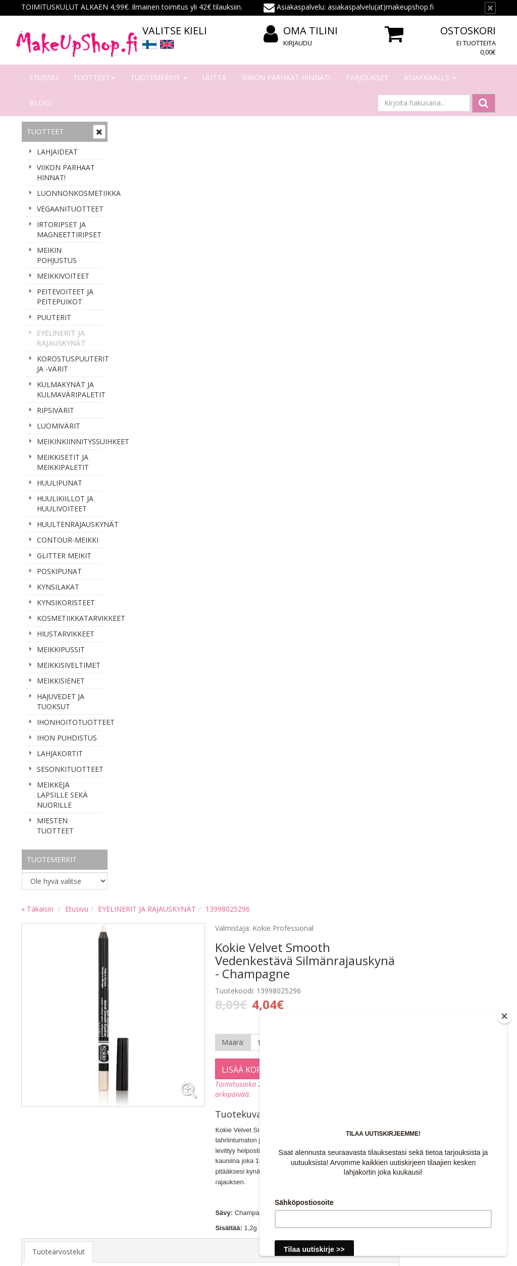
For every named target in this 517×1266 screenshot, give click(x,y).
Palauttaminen (143, 1162)
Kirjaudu (297, 42)
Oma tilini (301, 31)
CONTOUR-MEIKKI (67, 540)
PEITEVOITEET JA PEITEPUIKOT (65, 296)
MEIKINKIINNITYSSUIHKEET (69, 441)
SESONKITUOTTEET (69, 769)
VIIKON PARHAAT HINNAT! (285, 77)
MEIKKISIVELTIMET (68, 665)
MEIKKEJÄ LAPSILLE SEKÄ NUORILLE (62, 795)
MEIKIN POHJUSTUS (57, 255)
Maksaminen (141, 1101)
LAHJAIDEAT (57, 151)
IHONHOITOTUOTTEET (69, 722)
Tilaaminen (138, 1086)
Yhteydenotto (45, 1116)
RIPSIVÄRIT (55, 410)
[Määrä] (362, 263)
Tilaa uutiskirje (56, 1023)
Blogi (40, 103)
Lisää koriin (344, 290)
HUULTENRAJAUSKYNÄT (69, 524)
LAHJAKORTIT (60, 753)
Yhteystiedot (43, 1101)
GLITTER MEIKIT (64, 555)
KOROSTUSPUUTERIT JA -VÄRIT (69, 364)
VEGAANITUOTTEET (69, 209)
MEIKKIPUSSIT (61, 649)
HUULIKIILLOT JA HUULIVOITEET (65, 503)
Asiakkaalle (430, 77)
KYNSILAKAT (58, 587)
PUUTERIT (54, 317)
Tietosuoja (137, 1146)
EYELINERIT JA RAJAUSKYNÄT (61, 338)
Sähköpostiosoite (58, 982)
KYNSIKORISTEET (66, 602)
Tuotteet (94, 77)
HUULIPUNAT (59, 483)
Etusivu (43, 77)
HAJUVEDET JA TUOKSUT (60, 701)
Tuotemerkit (158, 77)
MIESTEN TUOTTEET (55, 825)
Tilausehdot (139, 1131)
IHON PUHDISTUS (67, 738)
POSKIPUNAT (59, 571)
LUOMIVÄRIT (58, 426)
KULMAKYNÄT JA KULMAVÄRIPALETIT (69, 389)
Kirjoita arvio (151, 513)
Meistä (34, 1086)
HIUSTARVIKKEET (65, 634)
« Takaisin (134, 130)
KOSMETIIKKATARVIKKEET (69, 618)
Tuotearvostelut (155, 473)
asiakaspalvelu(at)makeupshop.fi (322, 977)
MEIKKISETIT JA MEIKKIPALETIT (63, 462)
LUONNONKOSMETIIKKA (69, 193)
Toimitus (134, 1116)
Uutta (214, 77)
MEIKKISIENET (61, 680)
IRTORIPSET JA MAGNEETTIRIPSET (69, 229)
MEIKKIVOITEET (63, 276)
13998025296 (324, 130)
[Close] (504, 1016)
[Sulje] (490, 8)
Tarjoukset (367, 77)
